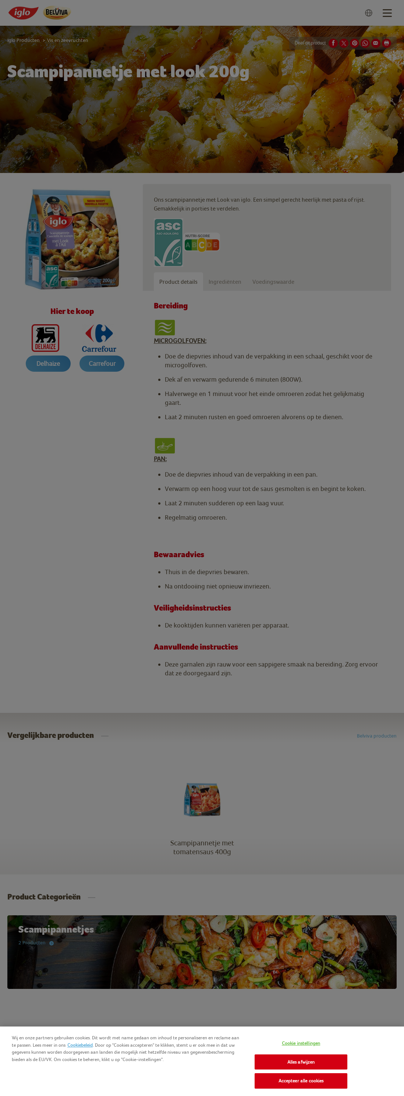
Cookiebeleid (80, 1045)
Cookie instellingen (301, 1043)
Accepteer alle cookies (301, 1080)
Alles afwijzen (301, 1062)
